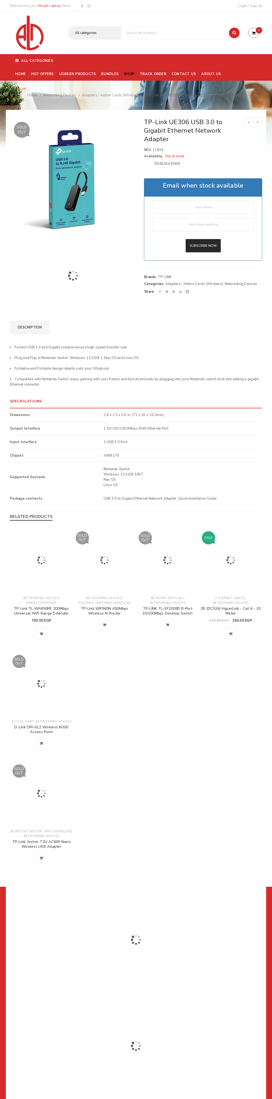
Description (30, 327)
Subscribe (201, 945)
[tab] (30, 327)
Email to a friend (167, 163)
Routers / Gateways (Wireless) (104, 603)
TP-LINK (165, 277)
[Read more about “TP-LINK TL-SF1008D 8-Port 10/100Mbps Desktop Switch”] (167, 625)
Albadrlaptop (101, 1004)
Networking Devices (59, 95)
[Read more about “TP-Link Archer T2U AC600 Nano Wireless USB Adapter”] (41, 858)
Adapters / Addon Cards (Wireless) (111, 95)
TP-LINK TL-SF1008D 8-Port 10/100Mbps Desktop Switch (167, 611)
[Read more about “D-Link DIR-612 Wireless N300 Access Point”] (41, 743)
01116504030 (43, 968)
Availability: (153, 156)
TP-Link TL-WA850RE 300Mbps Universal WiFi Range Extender (41, 611)
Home (32, 95)
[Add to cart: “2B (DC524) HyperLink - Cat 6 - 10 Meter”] (230, 634)
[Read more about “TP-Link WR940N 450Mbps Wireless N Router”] (104, 625)
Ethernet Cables (230, 598)
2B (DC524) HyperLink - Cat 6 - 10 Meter (231, 611)
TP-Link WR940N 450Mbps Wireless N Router (104, 611)
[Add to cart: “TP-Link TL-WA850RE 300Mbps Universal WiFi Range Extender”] (41, 634)
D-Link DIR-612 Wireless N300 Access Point (41, 729)
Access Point (22, 722)
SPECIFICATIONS (26, 401)
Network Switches (167, 598)
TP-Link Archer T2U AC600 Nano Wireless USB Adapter (41, 844)
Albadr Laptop (49, 5)
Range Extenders (41, 603)
